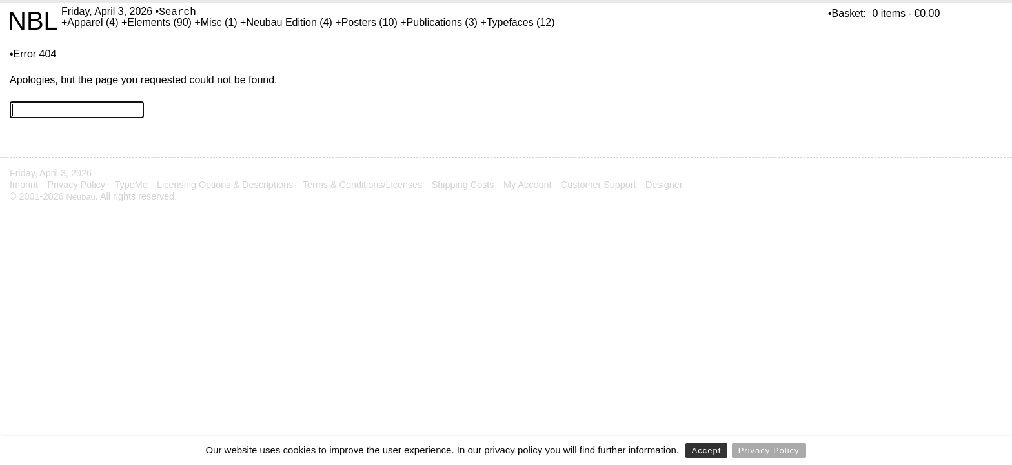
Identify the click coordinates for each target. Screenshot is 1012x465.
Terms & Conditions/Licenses (363, 185)
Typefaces (510, 22)
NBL (33, 20)
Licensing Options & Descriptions (225, 185)
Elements (148, 22)
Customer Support (598, 185)
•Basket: (847, 13)
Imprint (24, 185)
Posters (358, 22)
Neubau (80, 197)
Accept (707, 450)
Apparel (85, 22)
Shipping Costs (463, 185)
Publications (434, 22)
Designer (664, 185)
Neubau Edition (281, 22)
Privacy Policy (769, 450)
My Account (527, 185)
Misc (211, 22)
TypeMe (130, 185)
